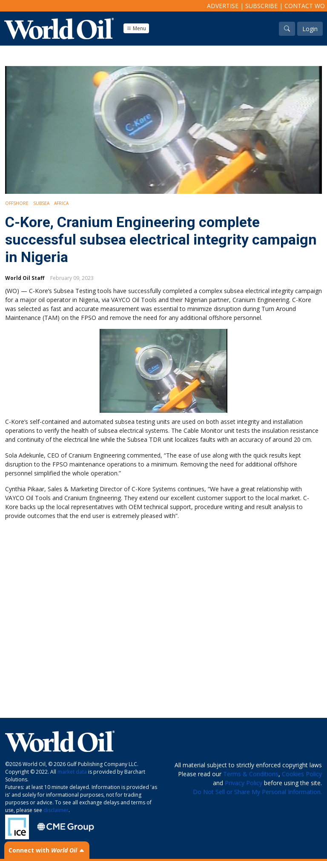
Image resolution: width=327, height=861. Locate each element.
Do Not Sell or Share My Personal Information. (257, 792)
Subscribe (261, 6)
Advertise (222, 6)
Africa (61, 203)
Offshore (17, 203)
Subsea (41, 203)
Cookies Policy (302, 774)
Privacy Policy (243, 783)
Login (310, 29)
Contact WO (304, 6)
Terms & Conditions (250, 774)
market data (72, 771)
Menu (136, 28)
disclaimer (56, 810)
